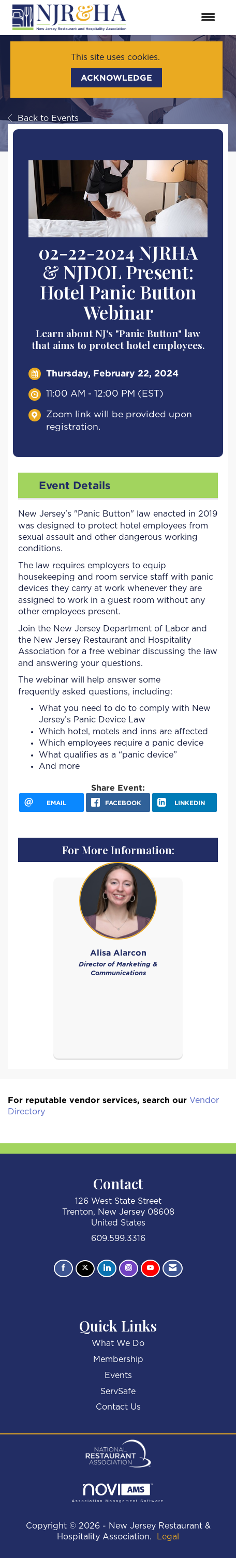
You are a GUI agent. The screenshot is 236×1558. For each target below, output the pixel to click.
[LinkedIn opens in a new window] (184, 802)
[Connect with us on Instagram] (128, 1268)
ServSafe (118, 1391)
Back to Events (43, 118)
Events (118, 1375)
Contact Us (118, 1407)
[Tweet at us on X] (85, 1268)
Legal (168, 1537)
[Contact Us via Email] (173, 1268)
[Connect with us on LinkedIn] (106, 1268)
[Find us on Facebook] (63, 1268)
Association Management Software (118, 1493)
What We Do (118, 1343)
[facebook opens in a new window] (118, 802)
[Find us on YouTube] (150, 1268)
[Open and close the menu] (178, 17)
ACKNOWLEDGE (116, 77)
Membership (118, 1359)
